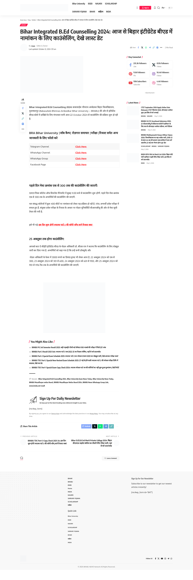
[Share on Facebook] (138, 48)
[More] (161, 48)
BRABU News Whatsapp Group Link (96, 389)
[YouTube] (161, 568)
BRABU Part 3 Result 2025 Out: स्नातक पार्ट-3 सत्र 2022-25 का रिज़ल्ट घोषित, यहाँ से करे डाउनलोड (69, 352)
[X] (161, 65)
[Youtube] (138, 83)
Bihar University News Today (103, 385)
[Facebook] (138, 65)
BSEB (143, 164)
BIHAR (70, 486)
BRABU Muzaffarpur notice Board (42, 389)
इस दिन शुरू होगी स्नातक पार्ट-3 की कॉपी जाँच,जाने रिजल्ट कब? (66, 225)
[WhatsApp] (171, 568)
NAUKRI (149, 117)
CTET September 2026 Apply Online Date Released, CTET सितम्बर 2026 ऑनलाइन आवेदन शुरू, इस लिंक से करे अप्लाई (157, 110)
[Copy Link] (153, 48)
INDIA (70, 500)
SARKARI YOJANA (163, 147)
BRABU (24, 25)
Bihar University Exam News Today (80, 385)
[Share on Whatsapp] (146, 48)
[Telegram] (168, 568)
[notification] (155, 7)
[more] (137, 7)
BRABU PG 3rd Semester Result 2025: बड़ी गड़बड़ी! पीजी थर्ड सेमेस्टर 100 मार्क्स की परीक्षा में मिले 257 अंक (72, 348)
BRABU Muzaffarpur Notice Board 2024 (68, 389)
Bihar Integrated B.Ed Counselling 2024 (53, 385)
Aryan (33, 46)
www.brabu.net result (38, 392)
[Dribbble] (161, 83)
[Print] (157, 48)
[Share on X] (142, 48)
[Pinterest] (138, 74)
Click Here (81, 147)
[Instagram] (161, 74)
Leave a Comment (107, 465)
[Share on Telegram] (150, 48)
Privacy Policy (96, 420)
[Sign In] (145, 8)
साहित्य (70, 514)
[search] (158, 7)
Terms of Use (56, 420)
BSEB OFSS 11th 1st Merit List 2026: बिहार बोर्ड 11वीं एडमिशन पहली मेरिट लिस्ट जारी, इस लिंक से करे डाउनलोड (157, 157)
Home (70, 496)
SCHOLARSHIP (146, 147)
